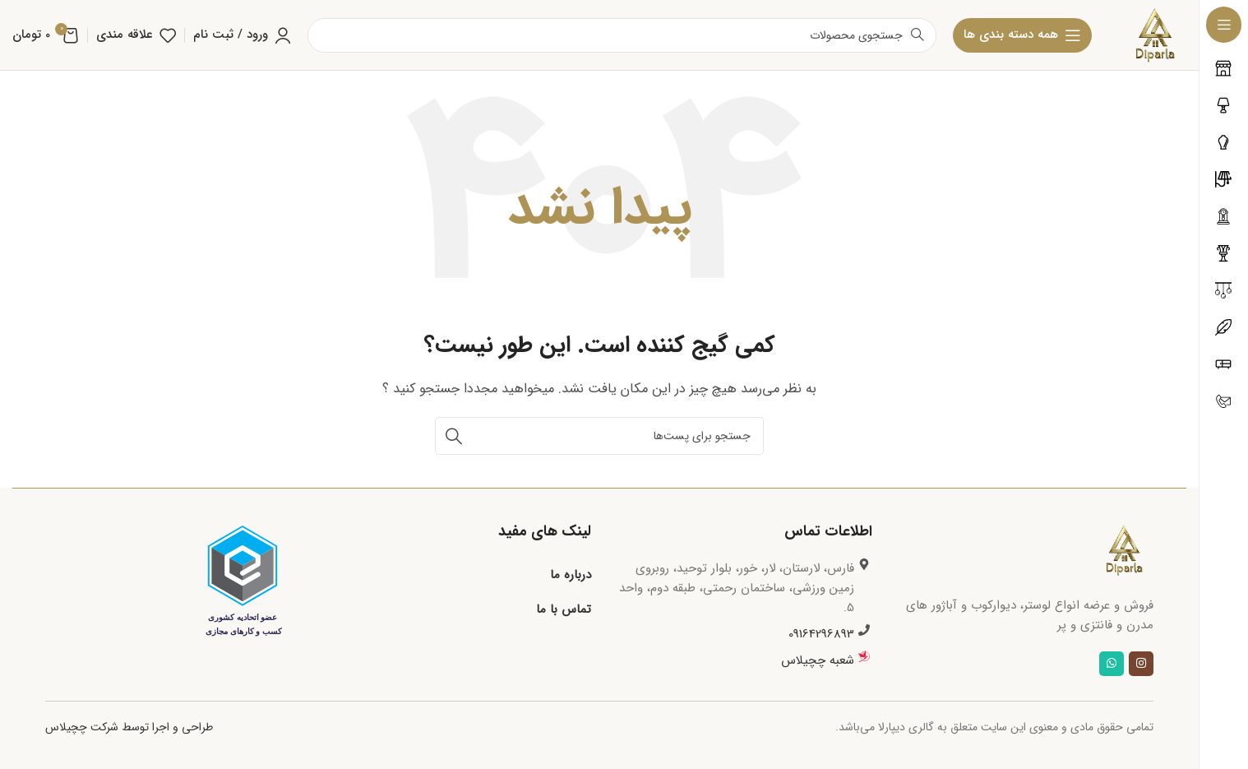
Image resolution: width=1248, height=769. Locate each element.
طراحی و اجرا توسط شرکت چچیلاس (129, 727)
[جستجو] (599, 436)
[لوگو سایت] (1155, 34)
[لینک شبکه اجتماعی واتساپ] (1111, 663)
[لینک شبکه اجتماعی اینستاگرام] (1141, 663)
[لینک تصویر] (1124, 549)
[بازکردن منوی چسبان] (1022, 35)
